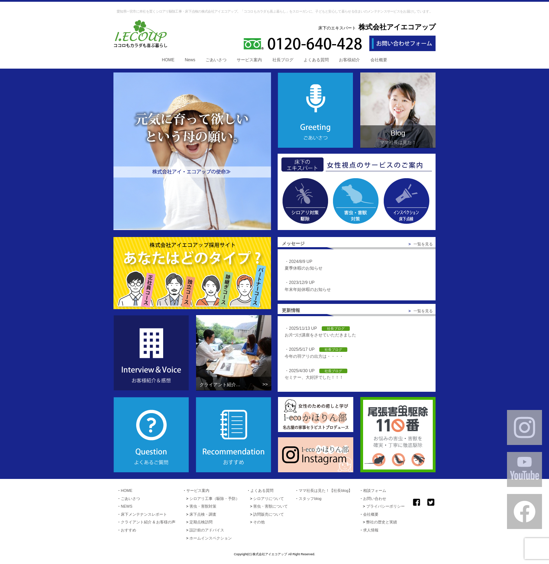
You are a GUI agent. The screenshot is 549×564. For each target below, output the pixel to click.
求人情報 (370, 530)
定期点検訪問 (201, 522)
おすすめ (128, 530)
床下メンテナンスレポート (144, 514)
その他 (259, 522)
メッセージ (293, 243)
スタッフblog (310, 498)
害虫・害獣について (270, 506)
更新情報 (291, 310)
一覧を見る (421, 244)
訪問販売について (268, 514)
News (190, 59)
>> (265, 384)
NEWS (126, 506)
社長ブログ (282, 59)
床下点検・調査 (202, 514)
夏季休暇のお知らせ (303, 268)
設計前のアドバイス (206, 530)
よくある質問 (316, 59)
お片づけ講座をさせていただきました (320, 335)
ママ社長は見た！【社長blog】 (325, 490)
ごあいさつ (216, 59)
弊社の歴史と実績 (381, 522)
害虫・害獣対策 (202, 506)
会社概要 (378, 59)
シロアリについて (268, 498)
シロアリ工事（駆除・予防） (214, 498)
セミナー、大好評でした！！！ (314, 377)
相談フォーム (374, 490)
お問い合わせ (374, 498)
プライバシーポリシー (385, 506)
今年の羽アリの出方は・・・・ (314, 356)
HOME (168, 59)
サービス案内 (249, 59)
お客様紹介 (349, 59)
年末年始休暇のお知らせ (308, 289)
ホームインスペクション (210, 538)
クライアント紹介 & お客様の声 (148, 522)
